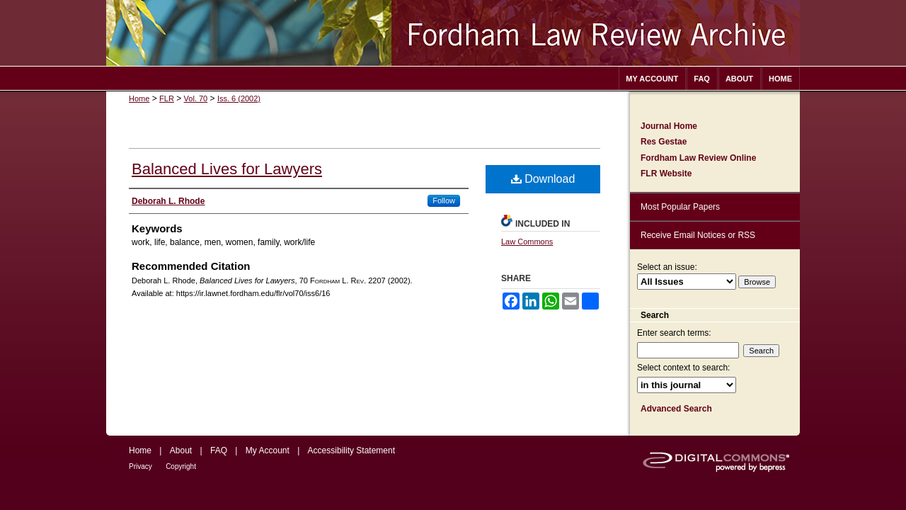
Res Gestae (664, 142)
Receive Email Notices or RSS (698, 235)
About (181, 450)
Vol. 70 (196, 98)
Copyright (181, 466)
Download (543, 179)
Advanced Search (676, 409)
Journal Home (669, 126)
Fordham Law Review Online (698, 158)
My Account (267, 450)
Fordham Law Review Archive (453, 33)
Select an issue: (667, 267)
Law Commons (527, 241)
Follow (443, 200)
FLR (166, 98)
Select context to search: (683, 368)
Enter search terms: (674, 333)
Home (139, 98)
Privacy (140, 466)
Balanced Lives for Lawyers (227, 169)
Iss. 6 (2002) (238, 98)
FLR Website (666, 173)
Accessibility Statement (351, 450)
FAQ (218, 450)
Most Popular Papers (680, 207)
